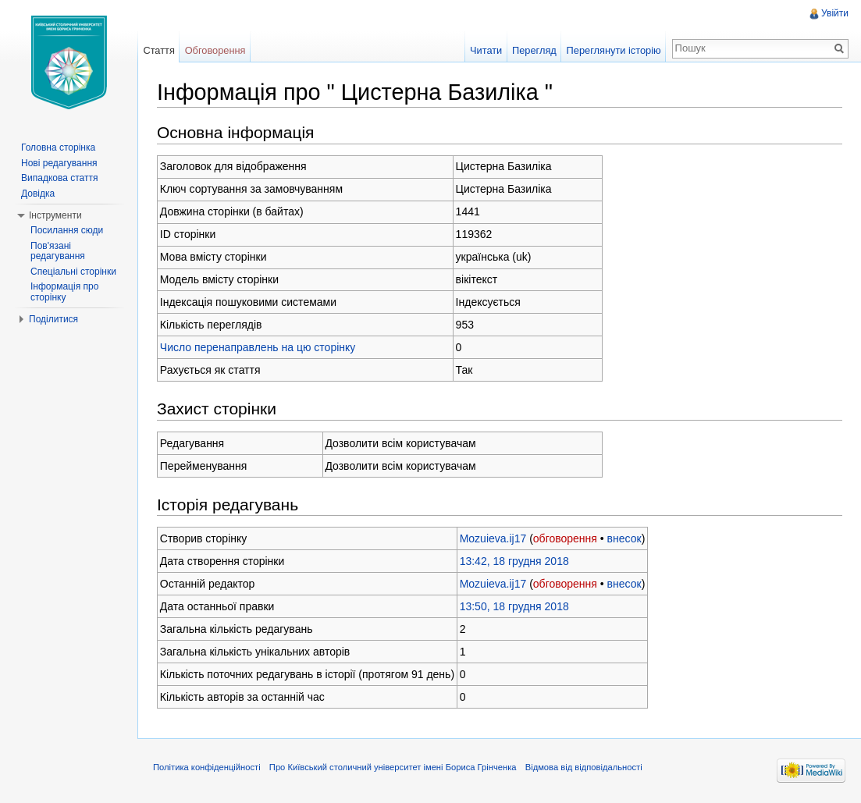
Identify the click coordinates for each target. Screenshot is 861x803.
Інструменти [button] (55, 215)
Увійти (835, 13)
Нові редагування (59, 163)
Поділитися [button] (53, 319)
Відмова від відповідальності (583, 767)
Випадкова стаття (59, 177)
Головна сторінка (58, 147)
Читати (486, 50)
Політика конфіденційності (207, 767)
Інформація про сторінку (64, 292)
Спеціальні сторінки (73, 271)
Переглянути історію (614, 50)
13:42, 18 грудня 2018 (514, 561)
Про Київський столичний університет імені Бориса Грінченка (393, 767)
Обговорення (215, 50)
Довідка (38, 193)
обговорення (565, 538)
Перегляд (534, 50)
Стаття (158, 50)
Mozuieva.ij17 (493, 538)
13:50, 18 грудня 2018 (514, 606)
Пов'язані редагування (57, 251)
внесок (624, 538)
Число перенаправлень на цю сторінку (258, 347)
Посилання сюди (66, 230)
